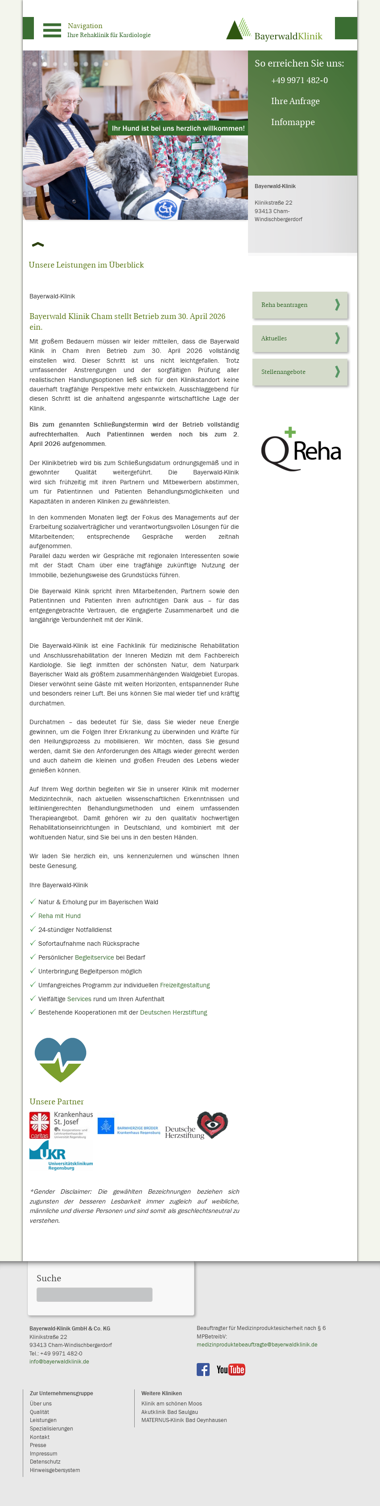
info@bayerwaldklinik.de (59, 1362)
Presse (38, 1445)
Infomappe (293, 122)
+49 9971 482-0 (299, 80)
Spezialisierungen (51, 1429)
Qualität (39, 1412)
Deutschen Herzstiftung (173, 1012)
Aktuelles (274, 338)
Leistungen (43, 1420)
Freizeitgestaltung (185, 985)
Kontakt (40, 1437)
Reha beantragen (284, 305)
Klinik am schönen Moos (171, 1404)
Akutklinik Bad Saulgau (169, 1412)
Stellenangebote (283, 372)
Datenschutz (45, 1462)
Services (79, 999)
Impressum (44, 1454)
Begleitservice (94, 957)
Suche (49, 1278)
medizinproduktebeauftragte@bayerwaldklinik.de (257, 1345)
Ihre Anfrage (295, 101)
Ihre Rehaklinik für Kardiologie (109, 35)
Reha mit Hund (59, 916)
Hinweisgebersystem (55, 1470)
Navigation (85, 25)
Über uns (41, 1404)
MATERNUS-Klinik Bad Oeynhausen (184, 1420)
